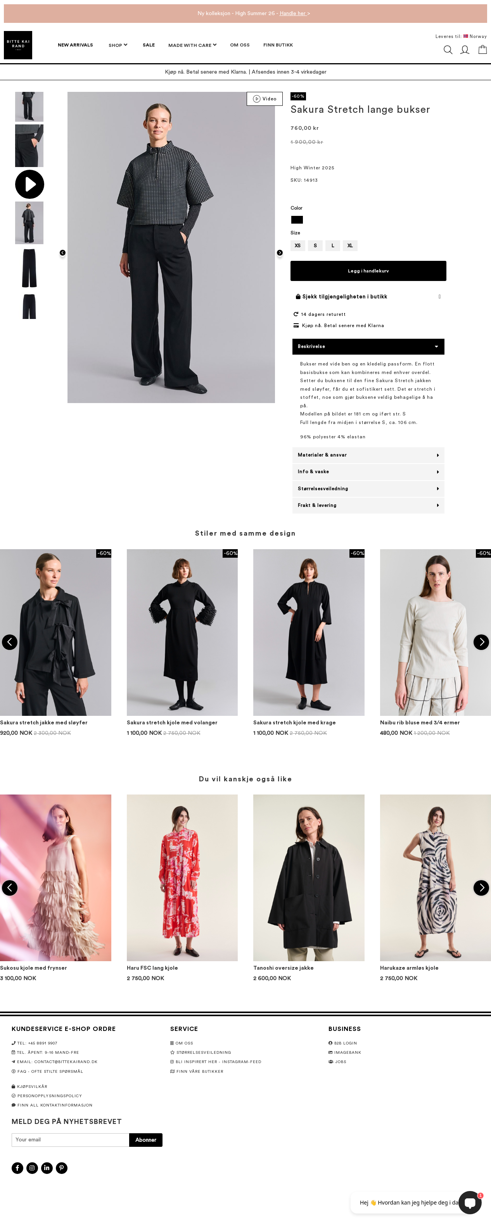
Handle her (293, 13)
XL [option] (350, 245)
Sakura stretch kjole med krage (294, 723)
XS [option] (298, 245)
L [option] (333, 245)
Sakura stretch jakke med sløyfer (44, 723)
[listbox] (368, 220)
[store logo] (18, 45)
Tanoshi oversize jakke (283, 968)
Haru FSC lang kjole (152, 968)
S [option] (315, 245)
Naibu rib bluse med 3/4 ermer (420, 723)
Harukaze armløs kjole (409, 968)
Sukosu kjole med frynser (33, 968)
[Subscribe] (146, 1140)
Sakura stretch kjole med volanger (172, 723)
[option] (297, 219)
